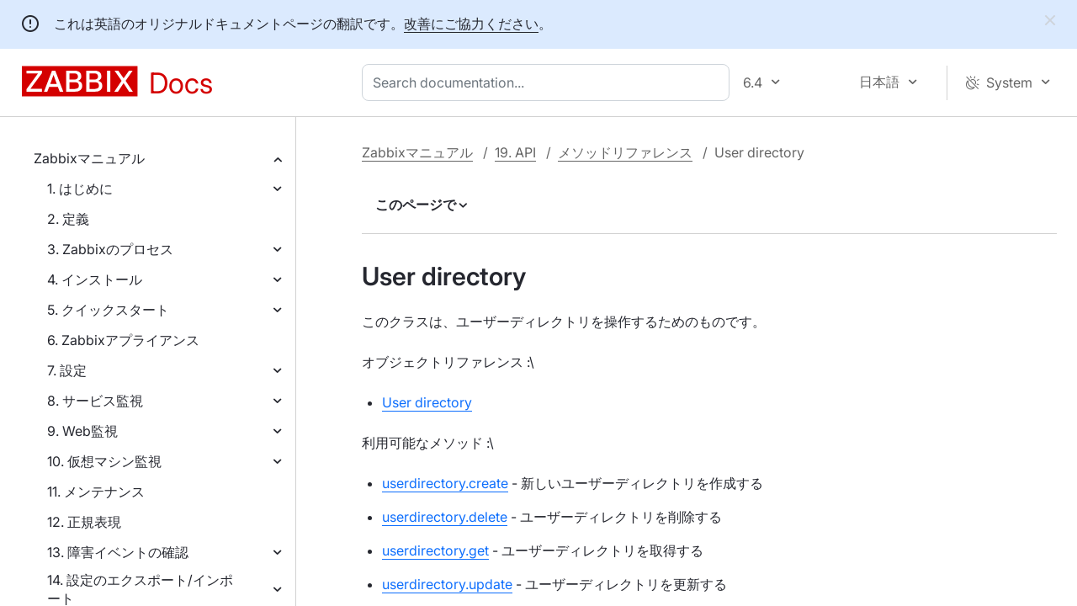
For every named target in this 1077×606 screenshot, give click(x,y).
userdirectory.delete (444, 516)
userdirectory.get (435, 550)
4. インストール (94, 279)
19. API (515, 152)
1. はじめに (80, 188)
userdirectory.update (447, 584)
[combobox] (549, 82)
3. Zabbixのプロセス (110, 249)
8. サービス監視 (95, 400)
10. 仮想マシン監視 (104, 461)
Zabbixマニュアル (89, 158)
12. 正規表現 (84, 521)
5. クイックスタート (108, 309)
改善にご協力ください (471, 23)
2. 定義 (68, 218)
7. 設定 (67, 370)
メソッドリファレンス (625, 152)
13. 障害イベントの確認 (117, 552)
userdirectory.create (445, 483)
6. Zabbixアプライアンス (123, 340)
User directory (427, 402)
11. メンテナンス (96, 491)
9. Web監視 (82, 431)
